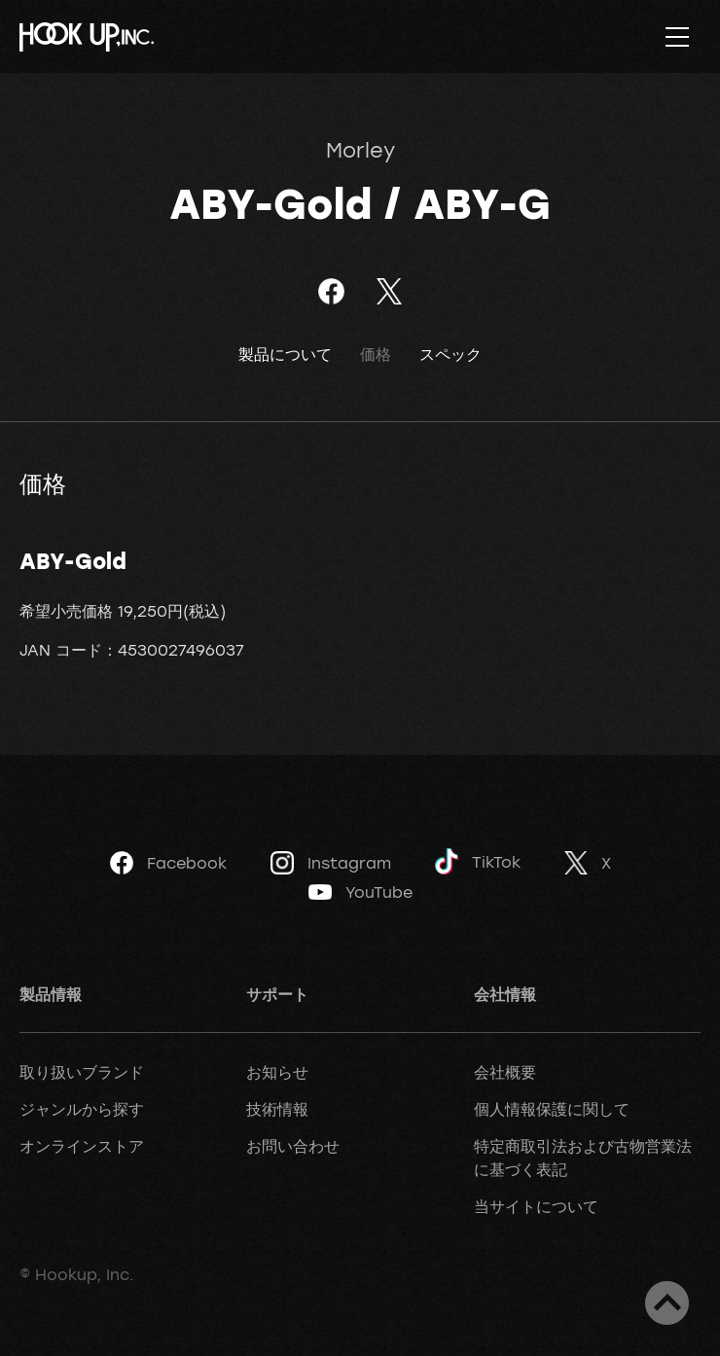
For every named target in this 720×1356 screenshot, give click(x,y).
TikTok (478, 861)
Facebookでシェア (331, 291)
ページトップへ (667, 1303)
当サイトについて (536, 1206)
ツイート (389, 291)
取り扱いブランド (81, 1072)
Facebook (168, 862)
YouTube (360, 892)
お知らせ (277, 1072)
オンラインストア (81, 1146)
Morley (360, 149)
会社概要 (505, 1072)
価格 (375, 354)
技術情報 (277, 1109)
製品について (285, 354)
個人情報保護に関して (552, 1109)
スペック (450, 354)
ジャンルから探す (81, 1109)
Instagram (330, 862)
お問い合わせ (293, 1146)
